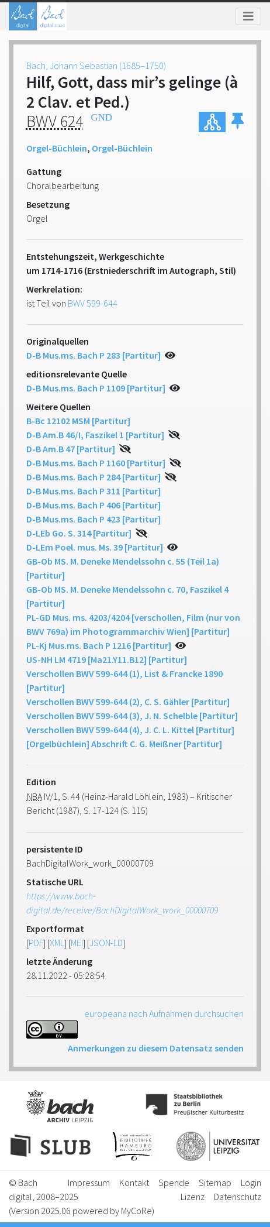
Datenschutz (237, 1196)
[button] (237, 122)
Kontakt (134, 1182)
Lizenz (193, 1196)
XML (57, 942)
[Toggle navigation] (248, 16)
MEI (77, 942)
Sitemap (215, 1182)
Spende (173, 1182)
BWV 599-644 (92, 303)
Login (251, 1182)
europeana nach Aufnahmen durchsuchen (164, 1013)
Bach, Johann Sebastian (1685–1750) (96, 65)
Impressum (89, 1182)
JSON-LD (106, 942)
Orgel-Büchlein (56, 148)
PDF (36, 942)
